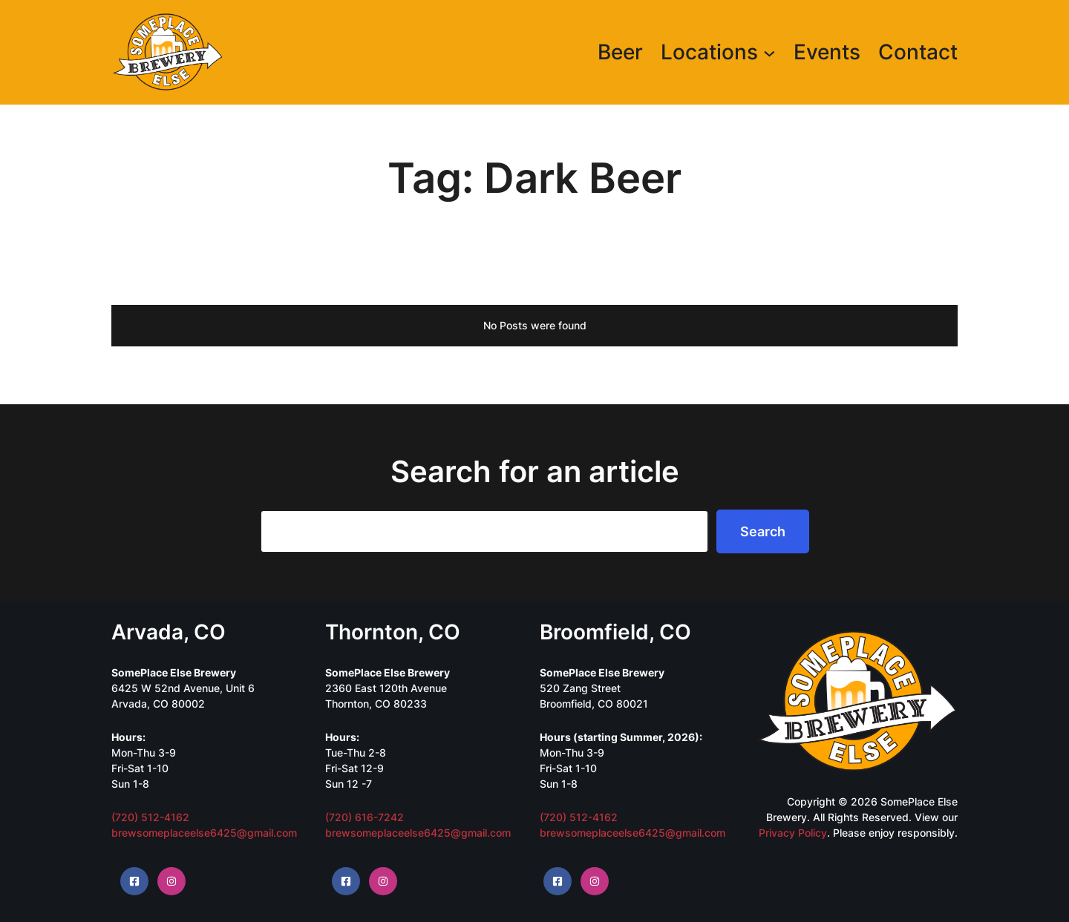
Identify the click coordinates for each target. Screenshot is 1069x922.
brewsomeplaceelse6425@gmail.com (204, 832)
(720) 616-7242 (364, 817)
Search (762, 531)
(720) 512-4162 (150, 817)
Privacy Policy (793, 832)
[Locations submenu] (769, 52)
